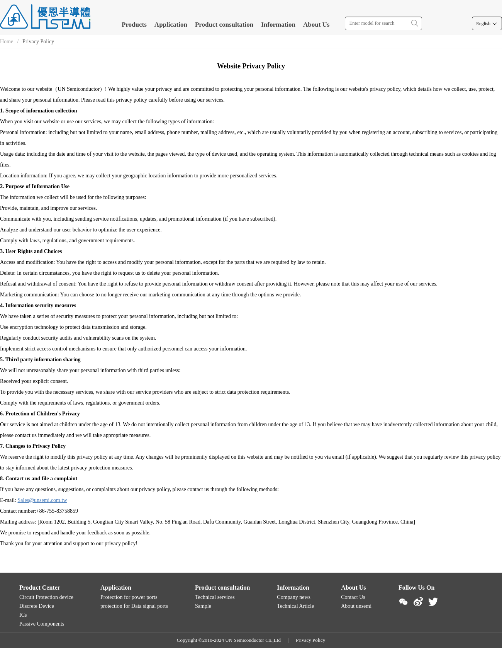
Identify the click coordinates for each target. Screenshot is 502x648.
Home (6, 41)
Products (134, 24)
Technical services (215, 597)
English (487, 23)
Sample (203, 606)
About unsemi (356, 606)
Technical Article (295, 606)
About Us (316, 24)
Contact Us (353, 597)
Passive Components (41, 624)
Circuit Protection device (46, 597)
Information (278, 24)
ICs (23, 615)
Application (170, 24)
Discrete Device (36, 606)
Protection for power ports (128, 597)
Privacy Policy (310, 640)
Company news (293, 597)
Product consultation (224, 24)
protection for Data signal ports (134, 606)
